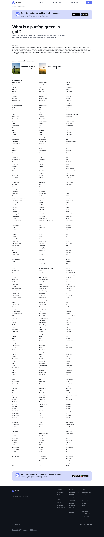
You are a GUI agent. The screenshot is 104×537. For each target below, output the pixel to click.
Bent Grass (68, 96)
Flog (67, 159)
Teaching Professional (71, 395)
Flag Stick (41, 171)
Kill (66, 236)
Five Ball (41, 166)
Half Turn (14, 207)
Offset (13, 302)
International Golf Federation (46, 220)
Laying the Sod (42, 241)
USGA (13, 429)
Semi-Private (42, 374)
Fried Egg (14, 189)
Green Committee (70, 175)
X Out (40, 451)
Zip (66, 451)
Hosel (67, 207)
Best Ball (68, 98)
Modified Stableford (44, 275)
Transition (68, 406)
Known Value (15, 245)
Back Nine (41, 89)
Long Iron (68, 252)
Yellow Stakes (42, 463)
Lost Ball (68, 259)
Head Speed (42, 207)
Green (67, 173)
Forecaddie (15, 177)
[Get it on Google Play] (84, 14)
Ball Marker (42, 100)
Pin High (14, 322)
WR (13, 465)
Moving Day (42, 282)
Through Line (42, 402)
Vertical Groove (43, 429)
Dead (13, 137)
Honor (67, 202)
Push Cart (68, 329)
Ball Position (42, 103)
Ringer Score (69, 347)
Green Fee (68, 177)
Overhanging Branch (71, 286)
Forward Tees (15, 182)
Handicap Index (16, 216)
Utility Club (15, 431)
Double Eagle (42, 141)
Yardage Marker (43, 458)
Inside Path (15, 229)
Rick (67, 345)
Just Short (68, 227)
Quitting (41, 334)
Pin (13, 320)
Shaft (67, 356)
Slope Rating (15, 381)
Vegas (40, 422)
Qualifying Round (16, 352)
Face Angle (15, 164)
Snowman (14, 386)
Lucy (13, 266)
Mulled (40, 284)
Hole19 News (72, 505)
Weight (67, 438)
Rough (14, 354)
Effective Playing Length (72, 141)
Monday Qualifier (43, 277)
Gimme (40, 184)
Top (40, 415)
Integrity (14, 236)
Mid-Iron (41, 266)
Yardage (41, 454)
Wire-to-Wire (15, 456)
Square (41, 383)
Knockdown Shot (16, 243)
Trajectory (68, 404)
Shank (67, 363)
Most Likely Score (43, 279)
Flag (40, 168)
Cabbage (41, 109)
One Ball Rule (15, 304)
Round (14, 356)
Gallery (41, 177)
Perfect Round (16, 311)
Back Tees (41, 91)
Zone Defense (69, 456)
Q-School (14, 347)
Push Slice (15, 334)
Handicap (14, 211)
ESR (67, 148)
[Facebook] (91, 524)
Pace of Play (69, 291)
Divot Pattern (42, 128)
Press (67, 309)
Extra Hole (15, 162)
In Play (14, 218)
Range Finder (42, 345)
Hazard (41, 202)
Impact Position (69, 214)
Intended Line (15, 238)
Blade (13, 109)
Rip (66, 349)
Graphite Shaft (42, 193)
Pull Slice (68, 325)
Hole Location (69, 195)
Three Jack (15, 420)
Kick (67, 229)
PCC (67, 304)
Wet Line (68, 442)
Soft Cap (14, 388)
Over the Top (42, 304)
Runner (14, 374)
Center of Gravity (43, 121)
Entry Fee (68, 143)
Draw (40, 146)
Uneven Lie (68, 420)
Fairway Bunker (43, 150)
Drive (40, 148)
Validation (14, 435)
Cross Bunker (69, 125)
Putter (13, 340)
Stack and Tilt (42, 388)
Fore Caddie (15, 175)
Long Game (69, 250)
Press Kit (84, 494)
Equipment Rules (70, 146)
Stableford (41, 386)
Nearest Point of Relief (71, 272)
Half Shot (14, 205)
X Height (41, 449)
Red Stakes (68, 331)
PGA (13, 315)
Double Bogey (42, 137)
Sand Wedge (42, 361)
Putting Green (15, 343)
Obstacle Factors (16, 297)
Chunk (67, 107)
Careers (84, 503)
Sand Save (41, 356)
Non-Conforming (16, 288)
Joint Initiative (69, 220)
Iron (40, 225)
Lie (39, 252)
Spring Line (42, 381)
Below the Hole (69, 94)
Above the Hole (16, 82)
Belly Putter (69, 91)
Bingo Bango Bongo (17, 105)
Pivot (40, 311)
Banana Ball (69, 87)
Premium (59, 499)
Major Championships (17, 272)
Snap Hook (15, 383)
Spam (13, 392)
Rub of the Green (16, 368)
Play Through (42, 313)
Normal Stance (16, 291)
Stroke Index (42, 395)
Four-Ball (14, 184)
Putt (13, 338)
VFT (40, 431)
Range (40, 343)
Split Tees (41, 377)
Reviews (71, 512)
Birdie (13, 107)
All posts (71, 503)
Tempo (14, 408)
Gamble (41, 180)
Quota (40, 336)
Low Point (68, 261)
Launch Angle (15, 257)
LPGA (13, 263)
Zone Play (68, 460)
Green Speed (69, 184)
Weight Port (69, 440)
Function (41, 175)
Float (67, 157)
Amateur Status (16, 103)
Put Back (14, 336)
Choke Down (69, 105)
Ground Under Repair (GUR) (19, 198)
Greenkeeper (69, 186)
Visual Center (42, 435)
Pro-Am (68, 313)
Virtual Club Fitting (43, 433)
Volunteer (41, 440)
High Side (41, 209)
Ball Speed (68, 82)
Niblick (67, 279)
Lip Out (67, 241)
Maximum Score (16, 282)
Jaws (40, 236)
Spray (40, 379)
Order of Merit (42, 295)
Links (40, 257)
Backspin (41, 96)
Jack (40, 232)
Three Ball (14, 417)
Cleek (67, 109)
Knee (67, 238)
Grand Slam (42, 191)
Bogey (13, 114)
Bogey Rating (15, 118)
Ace (13, 85)
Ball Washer (69, 85)
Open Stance (42, 293)
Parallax (68, 297)
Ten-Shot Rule (16, 411)
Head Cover (42, 205)
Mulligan (68, 263)
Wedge (67, 435)
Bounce (14, 121)
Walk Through (69, 422)
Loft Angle (68, 248)
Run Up (14, 372)
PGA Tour (14, 318)
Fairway (14, 171)
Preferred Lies (42, 329)
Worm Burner (15, 463)
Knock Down (15, 241)
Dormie (41, 134)
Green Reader (69, 182)
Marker (14, 275)
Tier (40, 408)
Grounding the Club (17, 200)
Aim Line (14, 91)
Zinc (67, 449)
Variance (14, 442)
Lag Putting (15, 252)
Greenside (68, 189)
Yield (40, 465)
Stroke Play (42, 397)
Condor (68, 118)
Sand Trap (41, 359)
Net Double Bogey (70, 275)
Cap (40, 112)
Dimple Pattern (16, 143)
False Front (42, 155)
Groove (68, 193)
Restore (68, 338)
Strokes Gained (69, 379)
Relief (67, 336)
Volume (41, 438)
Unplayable (15, 422)
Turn (67, 413)
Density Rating (15, 141)
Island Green (42, 227)
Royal (13, 365)
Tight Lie (41, 411)
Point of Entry (42, 325)
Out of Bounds (42, 297)
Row (13, 363)
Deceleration (15, 139)
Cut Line (14, 132)
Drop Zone (68, 132)
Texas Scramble (16, 413)
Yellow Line (42, 460)
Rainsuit (41, 340)
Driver (67, 128)
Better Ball (68, 100)
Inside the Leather (16, 232)
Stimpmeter (42, 392)
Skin (67, 374)
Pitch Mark (15, 329)
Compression (69, 116)
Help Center (85, 511)
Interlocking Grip (43, 218)
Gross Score (15, 195)
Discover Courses (74, 492)
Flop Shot (68, 162)
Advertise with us (86, 492)
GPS (40, 186)
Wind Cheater (15, 449)
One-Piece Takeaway (17, 306)
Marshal (14, 277)
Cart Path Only (42, 116)
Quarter (41, 331)
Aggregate (14, 89)
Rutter (40, 354)
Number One (15, 293)
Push (67, 327)
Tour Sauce (69, 399)
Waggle (41, 442)
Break (13, 123)
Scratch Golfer (42, 372)
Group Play (15, 202)
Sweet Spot (69, 383)
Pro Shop (68, 311)
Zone (67, 454)
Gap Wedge (42, 182)
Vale (13, 433)
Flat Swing (68, 150)
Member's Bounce (43, 263)
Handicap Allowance (17, 214)
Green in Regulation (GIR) (72, 180)
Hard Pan (41, 200)
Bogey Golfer (15, 116)
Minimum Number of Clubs (46, 268)
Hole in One (42, 216)
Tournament (69, 402)
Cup (13, 128)
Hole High (41, 214)
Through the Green (44, 404)
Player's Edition (43, 315)
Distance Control (16, 146)
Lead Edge (41, 243)
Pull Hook (68, 322)
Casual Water (42, 118)
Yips (67, 445)
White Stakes (15, 447)
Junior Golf (69, 225)
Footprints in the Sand (71, 171)
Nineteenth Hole (70, 282)
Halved (14, 209)
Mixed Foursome (43, 272)
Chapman (41, 123)
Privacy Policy (85, 516)
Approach (41, 85)
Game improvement (74, 510)
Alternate (14, 98)
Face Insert (15, 166)
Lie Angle (41, 254)
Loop (67, 254)
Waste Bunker (69, 429)
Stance (40, 390)
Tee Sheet (14, 404)
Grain (40, 189)
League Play (42, 250)
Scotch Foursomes (43, 368)
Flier (67, 155)
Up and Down (15, 424)
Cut (13, 130)
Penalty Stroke (16, 309)
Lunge (13, 268)
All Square (15, 96)
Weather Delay (69, 433)
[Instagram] (81, 524)
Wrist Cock (41, 445)
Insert (13, 227)
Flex (67, 152)
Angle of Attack (43, 82)
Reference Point (70, 334)
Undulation (68, 417)
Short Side (68, 368)
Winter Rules (15, 454)
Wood (13, 460)
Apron (40, 87)
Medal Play (15, 284)
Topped (41, 417)
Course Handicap (70, 121)
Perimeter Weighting (17, 313)
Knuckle (14, 248)
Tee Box (14, 399)
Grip (67, 191)
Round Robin (15, 359)
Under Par (68, 415)
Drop (67, 130)
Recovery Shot (42, 352)
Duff (67, 137)
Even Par (14, 155)
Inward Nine (42, 223)
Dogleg (40, 132)
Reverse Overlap (70, 340)
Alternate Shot (16, 100)
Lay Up (14, 261)
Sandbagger (42, 363)
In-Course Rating (16, 220)
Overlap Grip (69, 288)
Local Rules (69, 243)
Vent (40, 426)
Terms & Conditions (87, 513)
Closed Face (69, 112)
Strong (67, 381)
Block (13, 112)
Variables (14, 440)
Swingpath (68, 386)
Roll (67, 352)
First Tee (41, 164)
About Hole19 (85, 501)
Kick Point (68, 232)
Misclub (41, 270)
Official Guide (15, 300)
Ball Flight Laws (43, 98)
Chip (40, 125)
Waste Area (69, 426)
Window (14, 451)
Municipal (68, 266)
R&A (40, 338)
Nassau (68, 268)
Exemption (15, 157)
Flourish (68, 164)
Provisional (68, 318)
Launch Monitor (16, 259)
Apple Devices (61, 494)
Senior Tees (69, 354)
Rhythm (68, 343)
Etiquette (14, 150)
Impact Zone (69, 216)
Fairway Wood (42, 152)
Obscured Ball (15, 295)
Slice (13, 379)
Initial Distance (15, 225)
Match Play (15, 279)
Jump (67, 223)
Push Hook (15, 331)
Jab (40, 229)
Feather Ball (42, 159)
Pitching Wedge (43, 309)
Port (40, 327)
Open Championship (44, 286)
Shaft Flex (68, 359)
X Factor (41, 447)
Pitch (13, 327)
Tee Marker (15, 402)
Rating (40, 347)
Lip (39, 261)
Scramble (41, 370)
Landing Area (15, 254)
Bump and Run (42, 105)
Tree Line (68, 408)
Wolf (13, 458)
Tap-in (67, 390)
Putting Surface (16, 345)
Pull (67, 320)
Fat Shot (41, 157)
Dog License (42, 130)
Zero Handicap (69, 447)
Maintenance (15, 270)
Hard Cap (41, 198)
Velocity (41, 424)
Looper (67, 257)
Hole (40, 211)
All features (60, 492)
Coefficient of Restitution (72, 114)
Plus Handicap (42, 322)
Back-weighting (43, 94)
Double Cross (42, 139)
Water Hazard (69, 431)
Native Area (69, 270)
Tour (40, 420)
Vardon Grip (15, 438)
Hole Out (68, 198)
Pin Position (15, 325)
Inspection (14, 234)
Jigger (67, 218)
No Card (68, 284)
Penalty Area (69, 306)
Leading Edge (42, 248)
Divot (13, 148)
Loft (67, 245)
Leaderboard (42, 245)
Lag (13, 250)
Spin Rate (14, 397)
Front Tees (15, 193)
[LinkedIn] (88, 524)
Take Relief (68, 388)
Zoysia (67, 465)
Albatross (14, 94)
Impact (67, 211)
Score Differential (43, 365)
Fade (13, 168)
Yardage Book (42, 456)
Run (13, 370)
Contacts (84, 505)
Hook (67, 205)
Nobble (14, 286)
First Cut (41, 162)
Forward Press (16, 180)
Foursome (14, 186)
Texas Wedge (15, 415)
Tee (67, 397)
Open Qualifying (43, 291)
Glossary (14, 6)
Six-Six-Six (68, 372)
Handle (41, 195)
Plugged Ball (42, 320)
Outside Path (42, 302)
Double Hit (41, 143)
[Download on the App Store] (76, 14)
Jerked (40, 238)
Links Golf (41, 259)
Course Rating (69, 123)
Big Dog (68, 103)
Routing (14, 361)
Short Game (69, 365)
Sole (13, 390)
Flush (67, 166)
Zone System (69, 463)
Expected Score (16, 159)
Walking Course (70, 424)
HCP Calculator (73, 494)
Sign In (88, 2)
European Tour (16, 152)
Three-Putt (42, 399)
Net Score (68, 277)
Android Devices (61, 497)
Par (67, 293)
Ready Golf (42, 349)
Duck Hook (69, 134)
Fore (13, 173)
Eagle (67, 139)
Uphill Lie (14, 426)
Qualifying (14, 349)
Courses (71, 507)
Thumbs (41, 406)
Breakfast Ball (15, 125)
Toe (40, 413)
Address (14, 87)
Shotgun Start (69, 370)
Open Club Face (43, 288)
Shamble (68, 361)
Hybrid (67, 209)
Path (67, 302)
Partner (68, 300)
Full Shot (41, 173)
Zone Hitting (69, 458)
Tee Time (14, 406)
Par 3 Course (69, 295)
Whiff (13, 445)
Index (13, 223)
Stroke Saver (69, 377)
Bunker (41, 107)
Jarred (40, 234)
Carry (40, 114)
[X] (84, 524)
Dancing (14, 134)
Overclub (41, 306)
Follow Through (70, 168)
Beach (67, 89)
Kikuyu (67, 234)
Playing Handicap (43, 318)
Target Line (68, 392)
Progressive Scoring (71, 315)
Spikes (14, 395)
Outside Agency (43, 300)
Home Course (69, 200)
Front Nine (15, 191)
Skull (13, 377)
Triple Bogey (69, 411)
